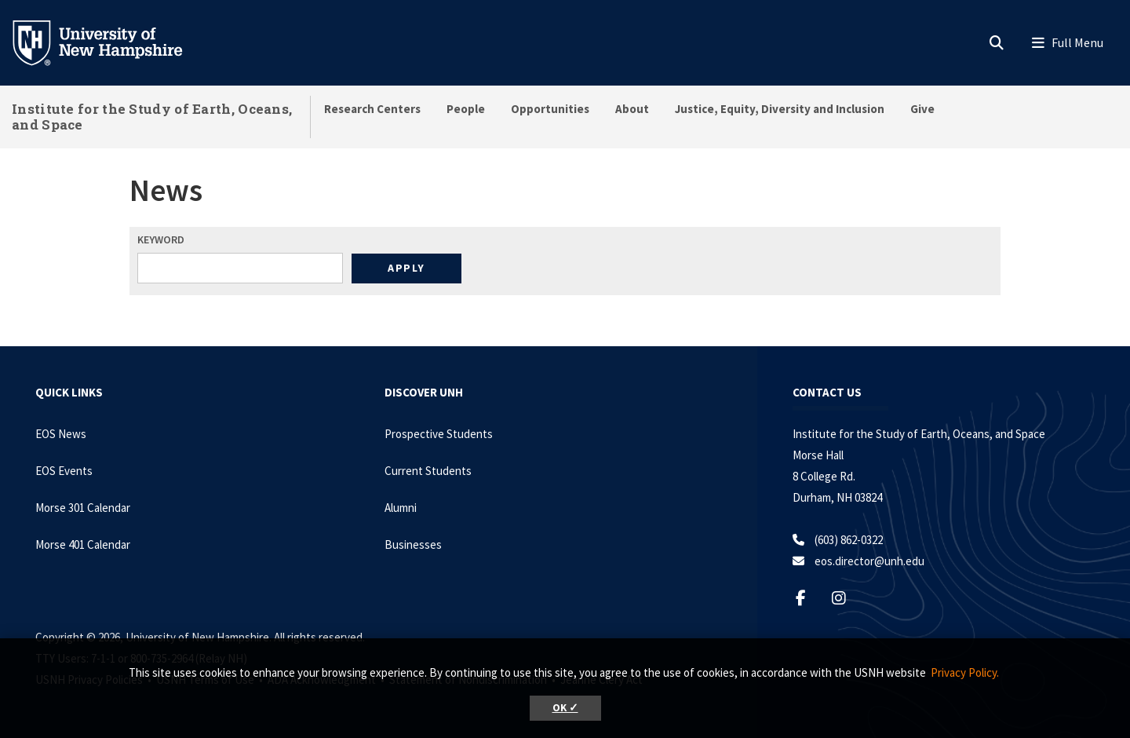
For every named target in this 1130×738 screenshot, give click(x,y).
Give (922, 108)
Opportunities (550, 108)
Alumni (401, 507)
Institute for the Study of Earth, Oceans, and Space (152, 116)
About (632, 108)
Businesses (413, 544)
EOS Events (64, 470)
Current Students (428, 470)
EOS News (60, 433)
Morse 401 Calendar (82, 544)
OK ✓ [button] (565, 707)
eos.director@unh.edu (869, 561)
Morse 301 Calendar (82, 507)
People (466, 108)
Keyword (160, 239)
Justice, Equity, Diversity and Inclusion (779, 108)
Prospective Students (439, 433)
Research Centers (372, 108)
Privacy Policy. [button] (965, 672)
